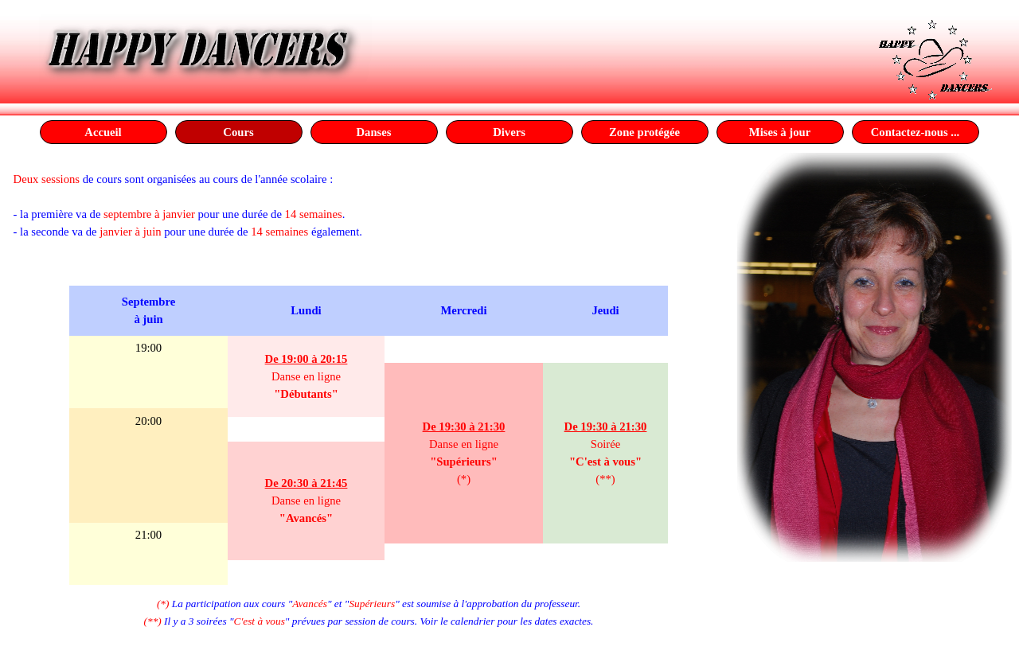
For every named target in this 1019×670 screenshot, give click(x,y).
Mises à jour (779, 132)
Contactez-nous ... (915, 132)
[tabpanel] (369, 214)
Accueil (102, 132)
